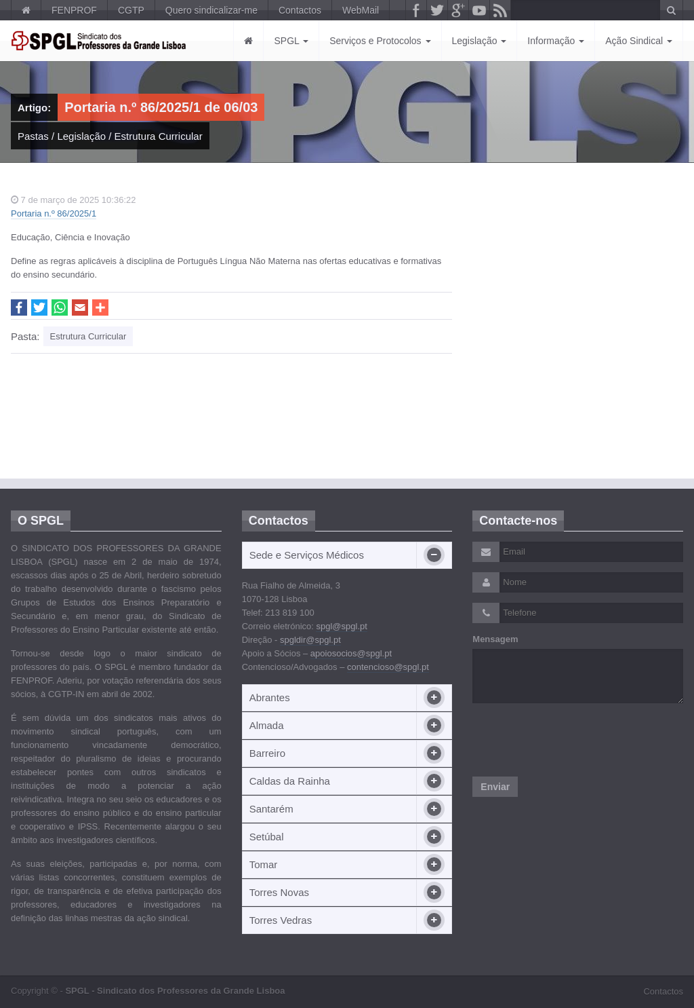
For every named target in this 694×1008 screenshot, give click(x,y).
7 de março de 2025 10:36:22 (73, 199)
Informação (555, 40)
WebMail (360, 10)
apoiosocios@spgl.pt (351, 653)
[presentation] (575, 739)
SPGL (291, 40)
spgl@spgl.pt (341, 626)
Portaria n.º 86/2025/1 (53, 213)
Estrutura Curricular (159, 136)
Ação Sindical (638, 40)
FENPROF (74, 10)
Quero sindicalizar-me (211, 10)
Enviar (495, 786)
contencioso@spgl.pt (388, 667)
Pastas (33, 136)
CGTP (131, 10)
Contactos (300, 10)
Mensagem (495, 639)
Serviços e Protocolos (379, 40)
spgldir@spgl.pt (310, 640)
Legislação (479, 40)
